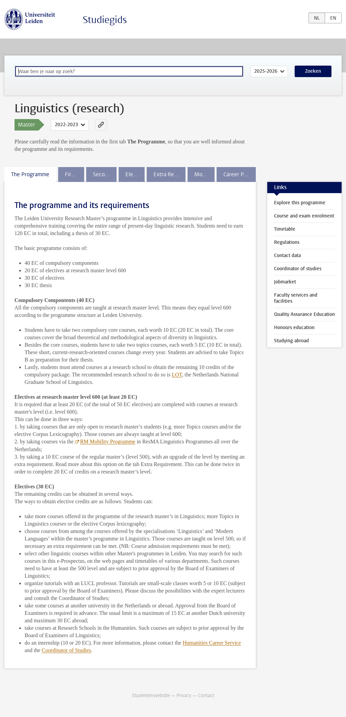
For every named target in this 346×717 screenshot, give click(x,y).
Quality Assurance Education (304, 314)
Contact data (287, 255)
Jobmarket (285, 282)
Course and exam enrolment (304, 216)
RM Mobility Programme (107, 441)
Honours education (294, 327)
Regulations (286, 242)
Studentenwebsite (151, 695)
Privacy (183, 695)
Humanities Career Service (212, 643)
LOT (177, 374)
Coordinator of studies (297, 268)
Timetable (284, 229)
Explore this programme (299, 203)
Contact (206, 695)
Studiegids (105, 20)
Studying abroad (291, 341)
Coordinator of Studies (66, 650)
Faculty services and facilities (295, 298)
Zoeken (313, 71)
